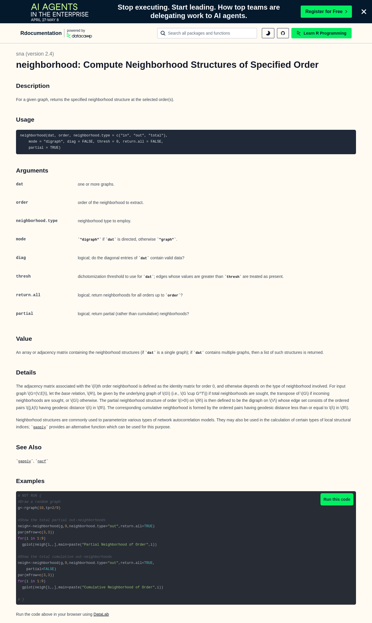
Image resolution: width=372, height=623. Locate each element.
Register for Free (326, 11)
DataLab (101, 614)
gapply (39, 427)
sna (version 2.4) (35, 54)
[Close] (364, 11)
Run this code (336, 499)
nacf (42, 461)
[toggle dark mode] (268, 33)
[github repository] (283, 33)
